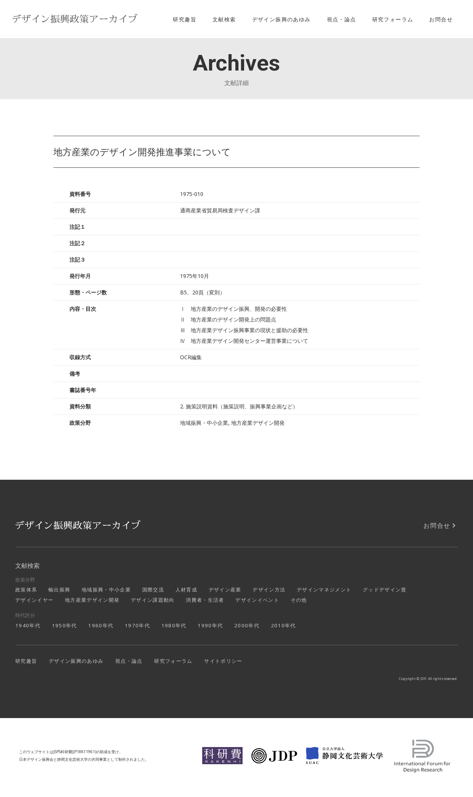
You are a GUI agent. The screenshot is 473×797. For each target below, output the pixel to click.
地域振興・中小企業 (106, 589)
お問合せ (441, 19)
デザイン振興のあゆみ (281, 19)
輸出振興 (59, 589)
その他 (299, 599)
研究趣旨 (184, 19)
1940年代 (27, 625)
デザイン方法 (269, 589)
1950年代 (64, 625)
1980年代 (174, 625)
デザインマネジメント (324, 589)
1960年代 (100, 625)
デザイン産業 (225, 589)
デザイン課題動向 (153, 599)
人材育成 (186, 589)
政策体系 (26, 589)
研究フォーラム (392, 19)
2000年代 (246, 625)
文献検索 (224, 19)
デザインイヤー (34, 599)
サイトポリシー (223, 660)
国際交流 (153, 589)
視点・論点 (341, 19)
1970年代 (137, 625)
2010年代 (283, 625)
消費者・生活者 (205, 599)
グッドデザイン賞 (385, 589)
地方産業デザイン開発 (92, 599)
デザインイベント (257, 599)
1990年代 (210, 625)
